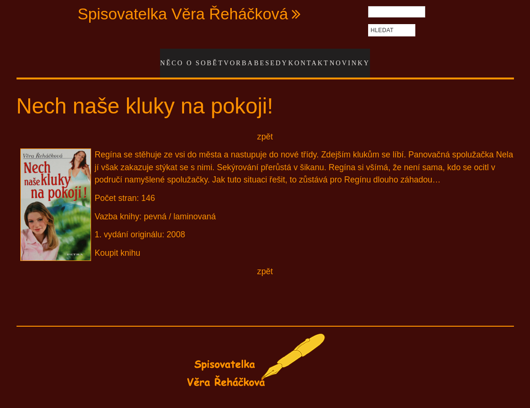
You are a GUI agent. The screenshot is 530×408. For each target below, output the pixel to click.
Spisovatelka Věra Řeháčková (182, 14)
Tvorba (231, 58)
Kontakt (309, 58)
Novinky (351, 58)
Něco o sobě (185, 58)
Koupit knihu (118, 243)
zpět (265, 126)
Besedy (268, 58)
